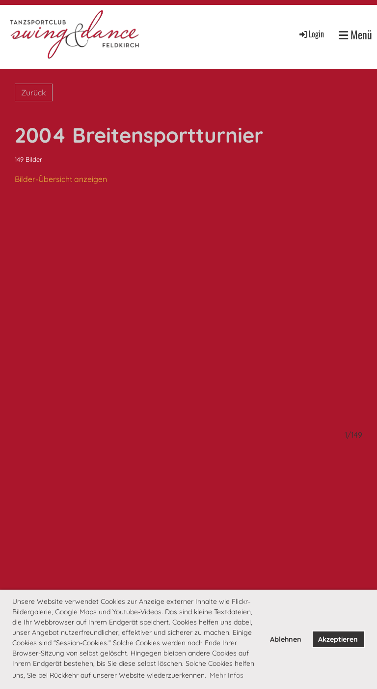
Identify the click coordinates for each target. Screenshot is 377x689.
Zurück (33, 92)
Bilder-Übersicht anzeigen (61, 179)
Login (311, 34)
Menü (355, 34)
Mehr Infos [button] (226, 675)
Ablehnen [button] (285, 639)
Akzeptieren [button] (338, 639)
